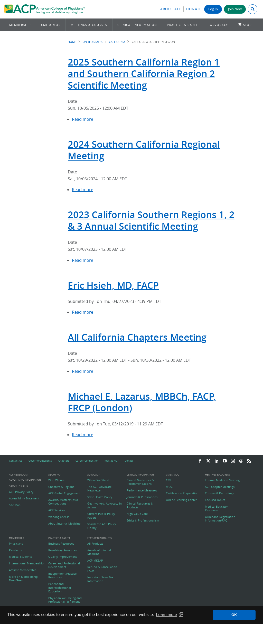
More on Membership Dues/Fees (23, 578)
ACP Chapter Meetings (219, 487)
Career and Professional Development (64, 565)
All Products (95, 543)
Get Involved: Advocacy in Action (104, 505)
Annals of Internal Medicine (99, 552)
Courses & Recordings (219, 493)
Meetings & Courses (89, 25)
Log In (213, 9)
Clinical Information (137, 25)
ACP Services (56, 510)
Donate (194, 9)
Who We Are (56, 480)
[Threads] (241, 461)
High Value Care (137, 514)
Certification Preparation (182, 493)
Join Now (235, 9)
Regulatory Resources (62, 550)
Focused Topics (215, 500)
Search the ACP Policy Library (101, 525)
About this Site (18, 485)
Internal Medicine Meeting (222, 480)
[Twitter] (208, 461)
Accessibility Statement (24, 498)
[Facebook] (200, 461)
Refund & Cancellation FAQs (102, 568)
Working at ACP (58, 517)
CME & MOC (51, 25)
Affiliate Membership (22, 570)
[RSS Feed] (249, 461)
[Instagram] (233, 461)
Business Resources (61, 543)
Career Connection (87, 460)
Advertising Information (25, 479)
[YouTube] (225, 461)
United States (92, 42)
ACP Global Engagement (64, 493)
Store (248, 25)
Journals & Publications (142, 497)
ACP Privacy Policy (21, 492)
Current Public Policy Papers (101, 515)
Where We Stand (98, 480)
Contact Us (15, 460)
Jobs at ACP (111, 460)
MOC (169, 487)
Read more (82, 119)
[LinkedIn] (216, 461)
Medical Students (20, 556)
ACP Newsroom (18, 474)
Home (72, 42)
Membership (20, 25)
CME (169, 480)
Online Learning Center (181, 500)
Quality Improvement (62, 556)
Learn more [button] (166, 614)
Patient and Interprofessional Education (59, 587)
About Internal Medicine (64, 523)
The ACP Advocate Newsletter (99, 488)
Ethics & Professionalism (143, 520)
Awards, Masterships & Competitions (63, 501)
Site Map (15, 505)
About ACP (171, 9)
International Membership (26, 563)
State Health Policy (99, 497)
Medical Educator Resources (216, 508)
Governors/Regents (40, 460)
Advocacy (219, 25)
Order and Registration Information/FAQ (220, 518)
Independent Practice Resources (62, 575)
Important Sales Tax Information (100, 579)
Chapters (63, 460)
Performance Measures (142, 490)
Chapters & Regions (61, 487)
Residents (15, 550)
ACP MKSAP (95, 560)
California (117, 42)
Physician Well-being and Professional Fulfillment (65, 599)
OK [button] (234, 615)
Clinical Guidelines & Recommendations (140, 482)
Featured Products (99, 538)
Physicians (16, 543)
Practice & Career (183, 25)
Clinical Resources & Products (140, 505)
